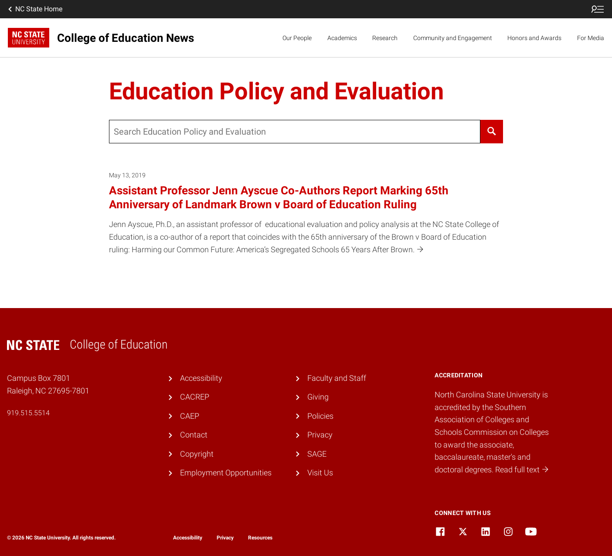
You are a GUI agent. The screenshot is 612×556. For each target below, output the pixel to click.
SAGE (316, 453)
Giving (318, 396)
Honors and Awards (534, 37)
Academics (342, 37)
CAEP (189, 415)
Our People (297, 37)
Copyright (197, 453)
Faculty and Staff (336, 378)
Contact (193, 434)
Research (385, 37)
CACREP (194, 396)
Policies (320, 415)
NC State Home (34, 9)
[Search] (491, 131)
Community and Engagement (452, 37)
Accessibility (201, 378)
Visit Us (320, 472)
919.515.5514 (28, 413)
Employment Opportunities (226, 472)
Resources (260, 538)
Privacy (320, 434)
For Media (590, 37)
